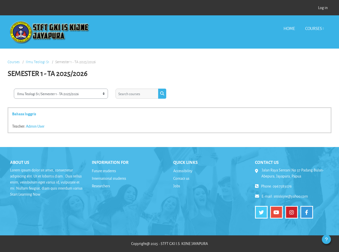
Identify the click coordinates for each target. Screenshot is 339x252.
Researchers (101, 186)
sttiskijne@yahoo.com (291, 196)
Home (289, 28)
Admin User (35, 126)
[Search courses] (137, 94)
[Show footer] (326, 239)
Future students (104, 170)
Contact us (181, 178)
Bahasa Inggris (24, 114)
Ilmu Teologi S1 (37, 61)
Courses (313, 28)
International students (109, 178)
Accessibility (182, 170)
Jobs (176, 186)
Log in (323, 7)
